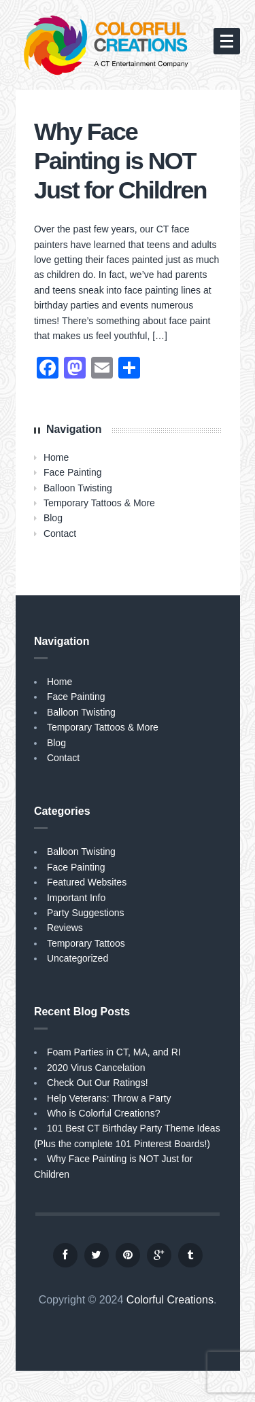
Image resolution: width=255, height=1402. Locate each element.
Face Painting (73, 472)
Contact (60, 533)
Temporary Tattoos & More (99, 502)
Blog (53, 517)
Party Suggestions (85, 912)
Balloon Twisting (78, 488)
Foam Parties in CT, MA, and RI (114, 1052)
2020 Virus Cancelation (96, 1067)
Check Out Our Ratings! (97, 1082)
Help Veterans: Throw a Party (109, 1098)
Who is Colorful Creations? (103, 1113)
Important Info (76, 897)
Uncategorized (77, 958)
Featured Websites (86, 882)
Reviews (65, 927)
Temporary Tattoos (86, 943)
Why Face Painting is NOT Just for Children (120, 161)
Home (56, 457)
